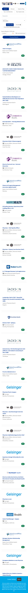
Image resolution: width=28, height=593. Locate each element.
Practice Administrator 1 (9, 372)
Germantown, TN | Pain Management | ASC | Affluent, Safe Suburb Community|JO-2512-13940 (14, 350)
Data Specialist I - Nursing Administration (14, 121)
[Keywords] (14, 16)
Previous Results (14, 37)
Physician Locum (7, 499)
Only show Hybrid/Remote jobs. (12, 27)
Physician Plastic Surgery (9, 392)
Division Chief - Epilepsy (9, 322)
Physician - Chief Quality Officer (11, 228)
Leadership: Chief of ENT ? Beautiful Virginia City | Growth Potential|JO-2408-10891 (13, 299)
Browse (12, 9)
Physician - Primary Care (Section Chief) (13, 249)
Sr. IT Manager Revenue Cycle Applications (14, 271)
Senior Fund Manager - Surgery (11, 519)
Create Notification (20, 33)
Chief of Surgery (7, 48)
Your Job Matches (8, 11)
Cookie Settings (11, 579)
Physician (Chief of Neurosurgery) (12, 141)
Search (5, 9)
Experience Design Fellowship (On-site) (13, 457)
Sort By (4, 33)
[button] (18, 24)
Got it (19, 579)
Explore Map (21, 9)
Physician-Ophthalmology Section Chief (13, 435)
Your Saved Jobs (20, 11)
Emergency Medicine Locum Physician (13, 560)
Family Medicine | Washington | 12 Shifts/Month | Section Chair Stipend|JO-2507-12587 (13, 98)
